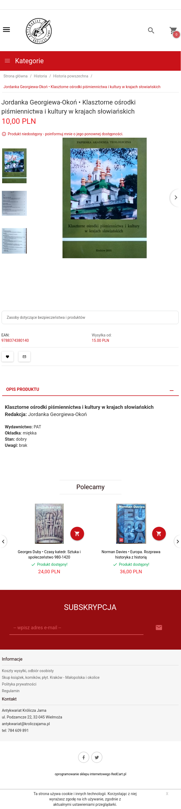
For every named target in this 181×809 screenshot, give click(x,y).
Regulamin (11, 691)
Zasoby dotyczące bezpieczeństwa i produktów (46, 317)
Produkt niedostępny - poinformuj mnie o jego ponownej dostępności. (65, 134)
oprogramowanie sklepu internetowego (82, 774)
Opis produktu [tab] (22, 389)
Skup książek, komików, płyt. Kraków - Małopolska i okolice (50, 677)
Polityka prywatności (19, 684)
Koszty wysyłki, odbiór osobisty (28, 671)
